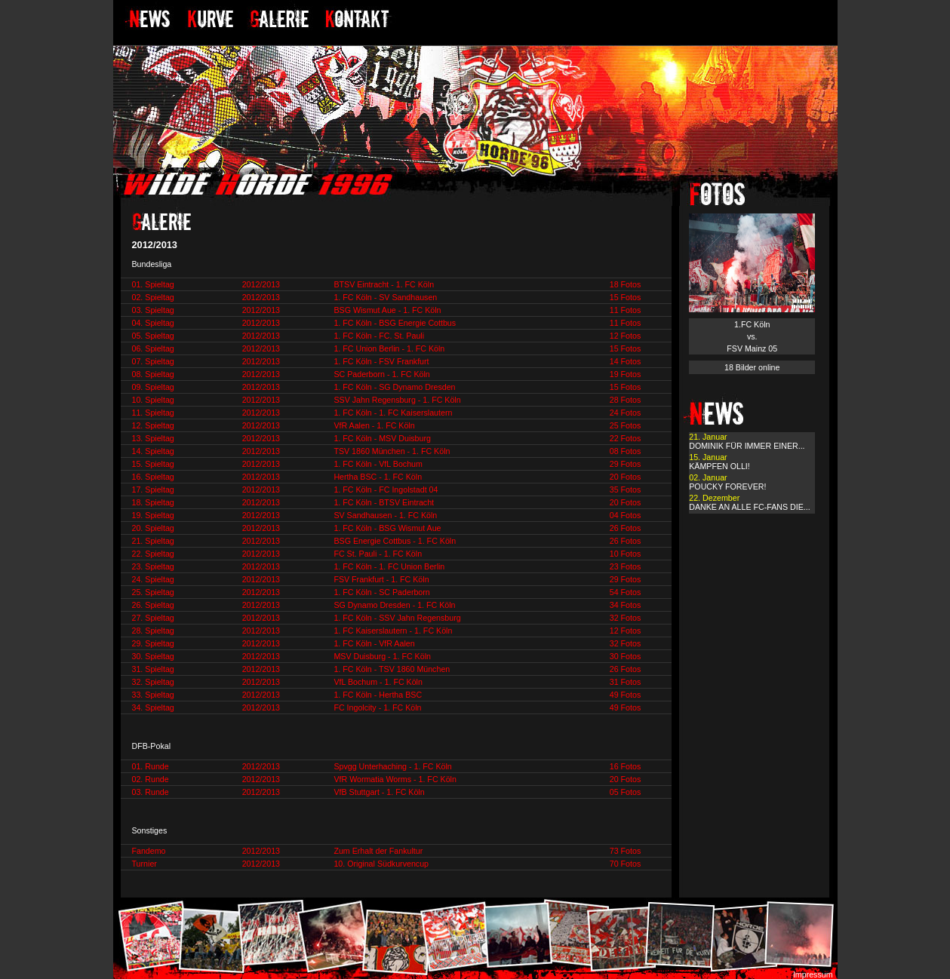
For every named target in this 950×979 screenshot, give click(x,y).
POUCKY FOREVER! (727, 486)
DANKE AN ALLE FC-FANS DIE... (749, 506)
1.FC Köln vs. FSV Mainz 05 (752, 336)
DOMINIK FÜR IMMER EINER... (746, 445)
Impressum (813, 974)
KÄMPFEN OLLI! (719, 466)
